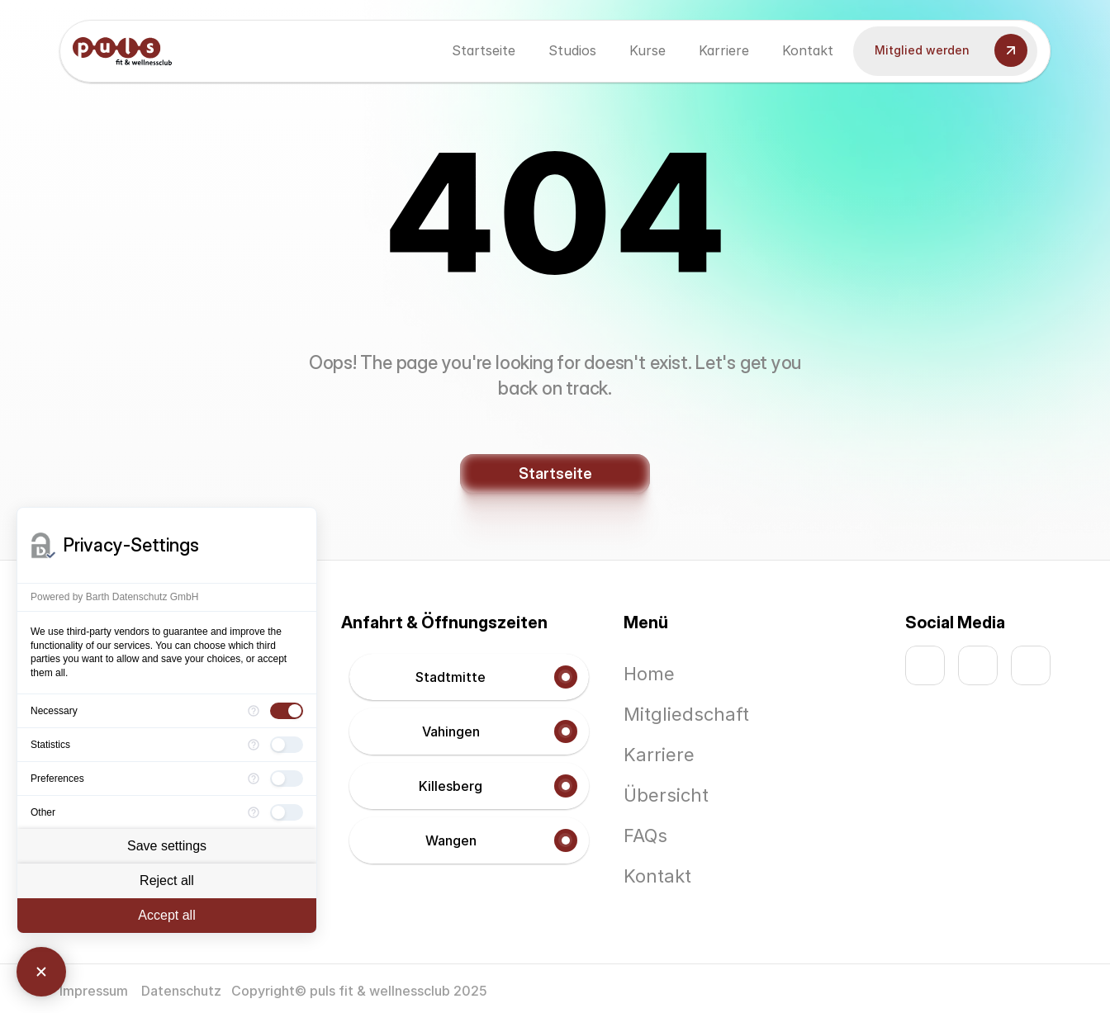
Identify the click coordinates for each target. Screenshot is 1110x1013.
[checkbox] (286, 711)
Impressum (95, 990)
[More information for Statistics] (253, 745)
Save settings (166, 846)
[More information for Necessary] (253, 711)
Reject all (167, 880)
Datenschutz (181, 990)
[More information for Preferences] (253, 778)
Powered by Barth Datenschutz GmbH (114, 597)
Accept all (166, 915)
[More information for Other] (253, 812)
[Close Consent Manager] (41, 971)
